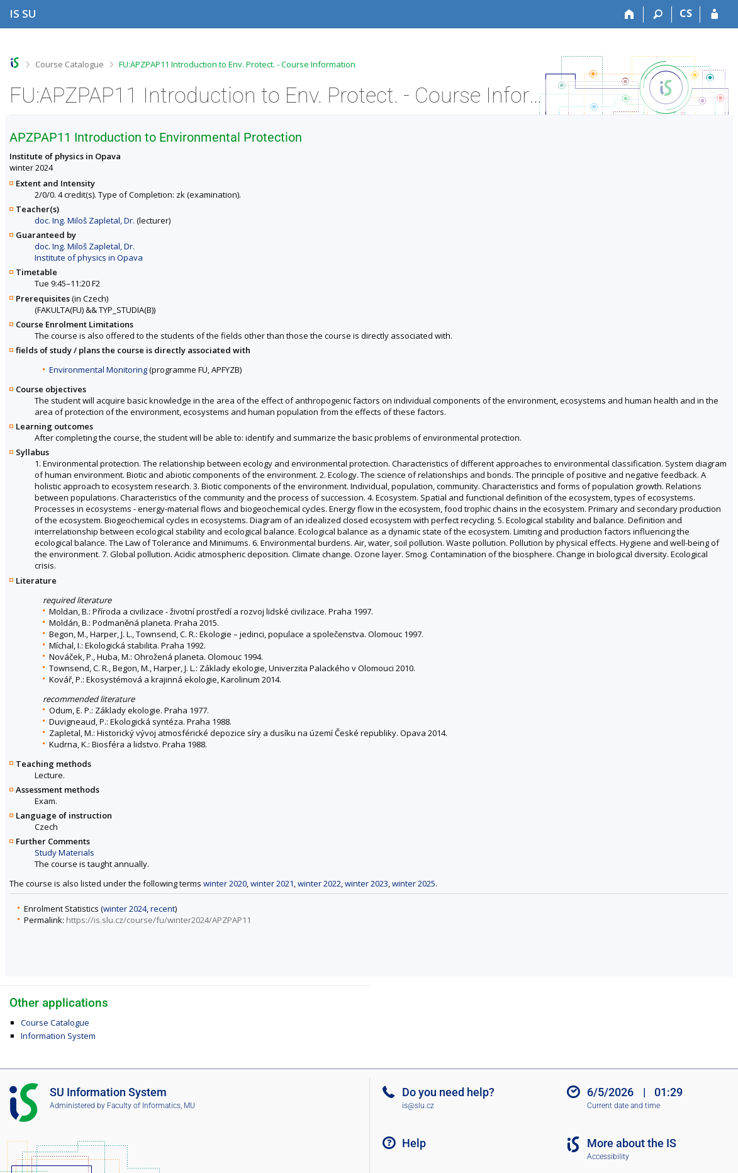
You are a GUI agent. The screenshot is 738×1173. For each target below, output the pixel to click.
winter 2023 (366, 883)
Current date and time (623, 1105)
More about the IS (631, 1143)
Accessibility (608, 1156)
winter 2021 (272, 883)
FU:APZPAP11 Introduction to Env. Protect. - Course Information (237, 64)
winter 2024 (125, 908)
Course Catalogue (69, 64)
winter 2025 (413, 883)
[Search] (658, 14)
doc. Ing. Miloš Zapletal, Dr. (85, 220)
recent (162, 908)
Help (414, 1143)
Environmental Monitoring (98, 369)
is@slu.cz (418, 1105)
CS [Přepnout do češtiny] (685, 13)
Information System (58, 1035)
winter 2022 (319, 883)
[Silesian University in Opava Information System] (22, 13)
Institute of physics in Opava (89, 257)
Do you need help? (448, 1092)
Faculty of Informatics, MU (151, 1105)
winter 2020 (225, 883)
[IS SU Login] (714, 14)
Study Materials (64, 852)
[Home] (629, 14)
